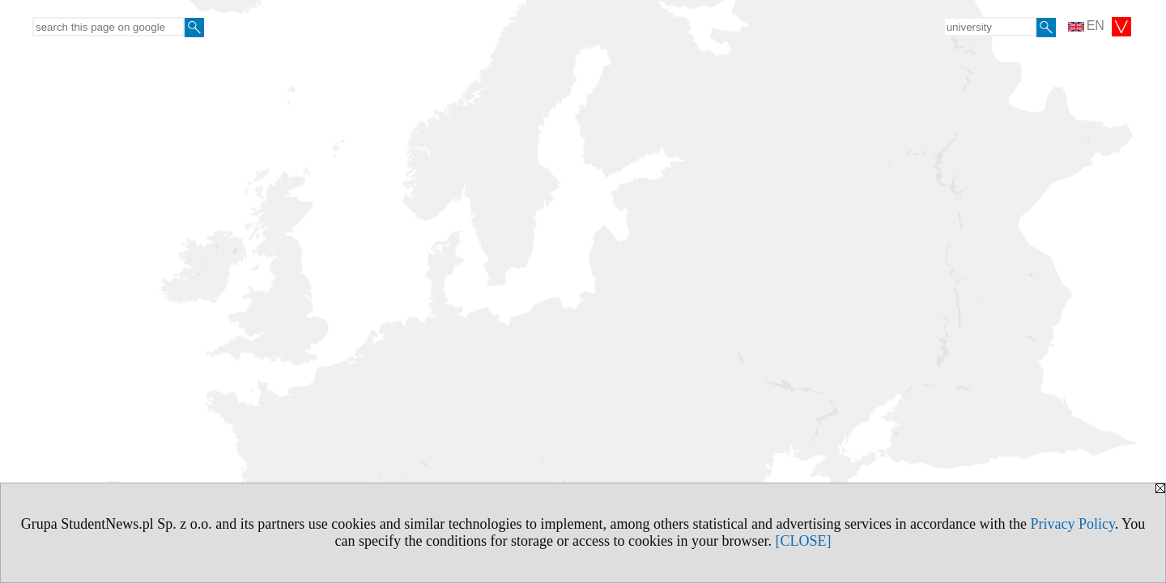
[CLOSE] (803, 541)
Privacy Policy (1072, 524)
